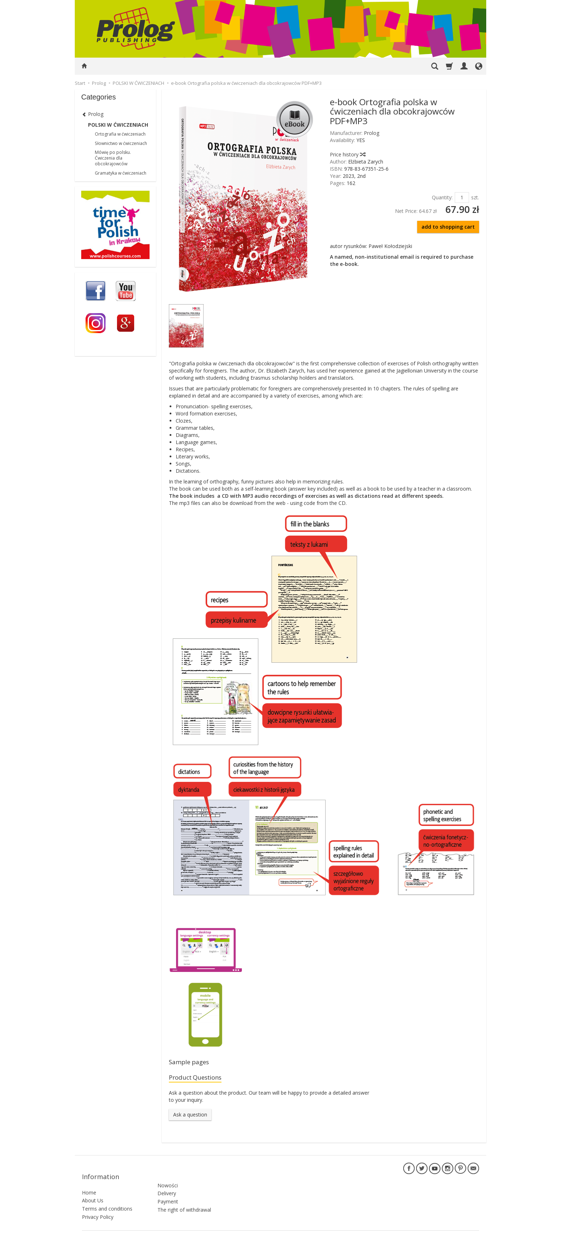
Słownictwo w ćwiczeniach (121, 143)
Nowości (167, 1172)
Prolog (371, 133)
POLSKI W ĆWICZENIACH (118, 124)
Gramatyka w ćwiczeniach (120, 173)
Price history (347, 154)
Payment (167, 1189)
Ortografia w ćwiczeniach (120, 134)
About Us (92, 1191)
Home (89, 1183)
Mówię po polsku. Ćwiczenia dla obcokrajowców (113, 158)
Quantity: (442, 197)
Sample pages (192, 1062)
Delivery (166, 1180)
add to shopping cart (448, 226)
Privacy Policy (97, 1208)
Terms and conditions (107, 1199)
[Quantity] (462, 197)
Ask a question (190, 1117)
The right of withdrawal (184, 1197)
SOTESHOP (468, 1228)
